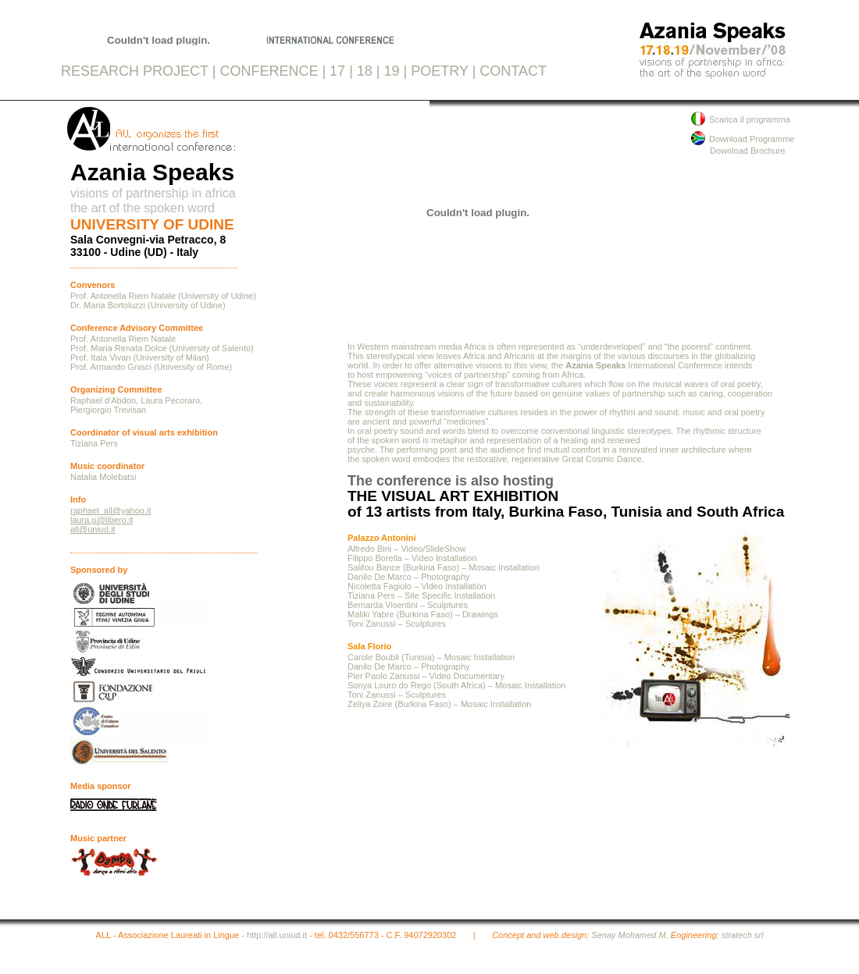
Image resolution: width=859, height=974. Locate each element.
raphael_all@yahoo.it (110, 510)
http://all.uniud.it (277, 935)
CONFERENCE (268, 71)
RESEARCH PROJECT (135, 71)
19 (392, 71)
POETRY (439, 71)
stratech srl (743, 935)
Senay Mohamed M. (629, 935)
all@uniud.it (93, 529)
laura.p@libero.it (101, 519)
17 (337, 71)
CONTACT (513, 71)
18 (364, 71)
